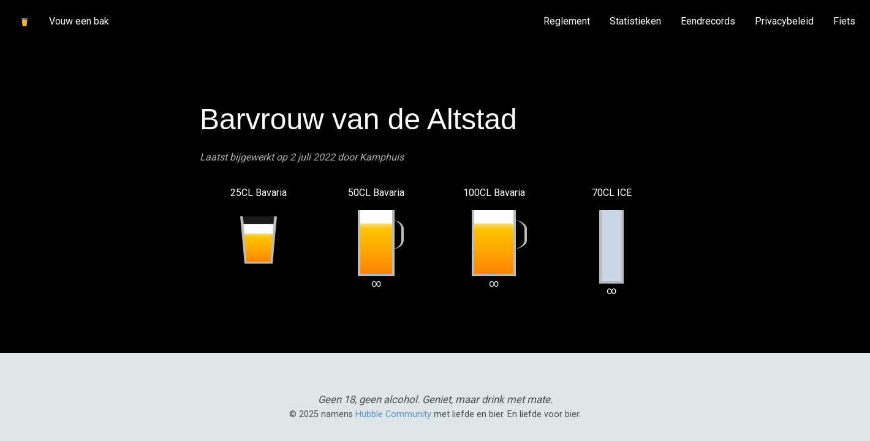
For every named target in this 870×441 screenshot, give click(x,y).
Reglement (566, 21)
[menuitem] (567, 21)
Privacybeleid (784, 21)
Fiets (844, 21)
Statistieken (635, 21)
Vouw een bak (79, 21)
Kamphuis (382, 157)
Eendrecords (708, 21)
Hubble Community (393, 414)
